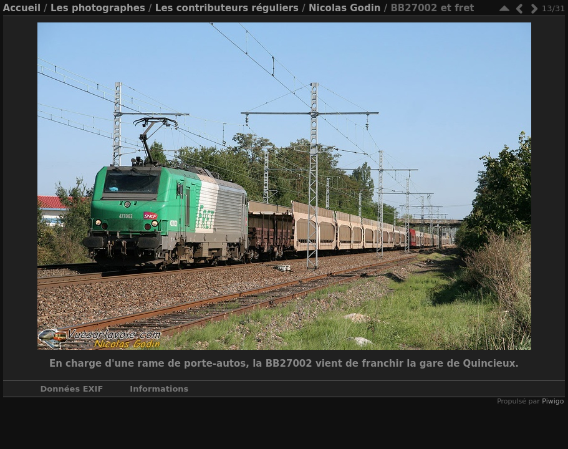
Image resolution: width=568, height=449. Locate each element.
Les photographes (98, 8)
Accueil (22, 8)
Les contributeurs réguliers (227, 8)
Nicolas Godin (344, 8)
